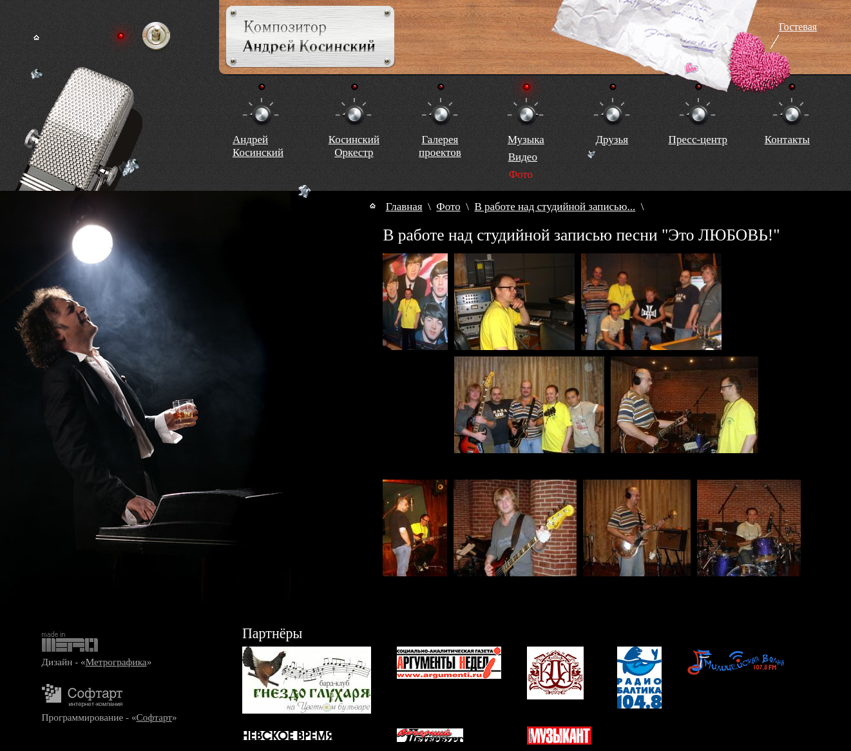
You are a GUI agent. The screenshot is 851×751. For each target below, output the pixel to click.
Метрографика (116, 661)
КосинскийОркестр (354, 146)
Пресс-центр (698, 139)
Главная (404, 206)
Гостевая (798, 26)
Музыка (526, 139)
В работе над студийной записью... (554, 206)
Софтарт (154, 717)
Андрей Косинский (258, 146)
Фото (448, 206)
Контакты (787, 139)
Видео (522, 157)
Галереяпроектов (440, 146)
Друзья (611, 139)
